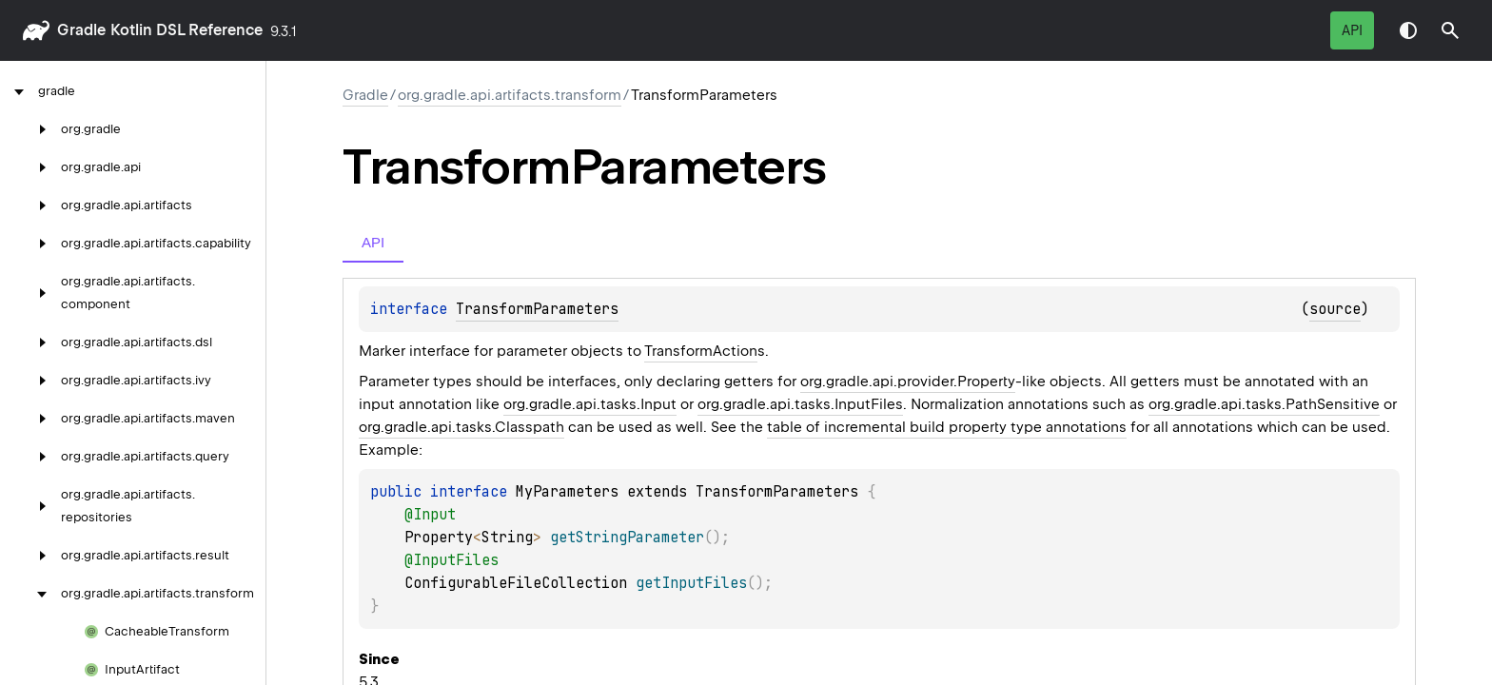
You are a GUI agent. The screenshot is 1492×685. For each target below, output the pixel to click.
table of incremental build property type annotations (947, 427)
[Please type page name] (1450, 30)
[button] (1450, 30)
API (1352, 30)
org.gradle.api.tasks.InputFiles (800, 404)
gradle (81, 30)
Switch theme (1408, 30)
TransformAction (700, 351)
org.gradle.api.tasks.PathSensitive (1264, 404)
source (1335, 309)
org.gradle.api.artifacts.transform (509, 95)
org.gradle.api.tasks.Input (590, 404)
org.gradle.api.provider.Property (907, 381)
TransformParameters (537, 309)
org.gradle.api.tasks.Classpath (461, 427)
